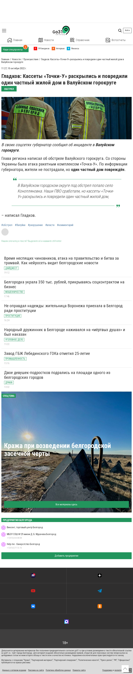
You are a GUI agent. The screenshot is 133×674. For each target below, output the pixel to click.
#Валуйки (20, 225)
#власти (49, 225)
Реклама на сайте (36, 670)
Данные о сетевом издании (14, 670)
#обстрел (6, 225)
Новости (46, 40)
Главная (15, 40)
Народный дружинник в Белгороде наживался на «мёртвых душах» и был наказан (64, 332)
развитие (119, 670)
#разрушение (35, 225)
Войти (127, 30)
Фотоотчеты (115, 40)
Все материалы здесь (66, 504)
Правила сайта (79, 670)
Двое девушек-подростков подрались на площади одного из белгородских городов (57, 375)
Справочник (80, 40)
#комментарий (65, 225)
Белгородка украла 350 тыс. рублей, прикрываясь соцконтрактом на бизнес (64, 284)
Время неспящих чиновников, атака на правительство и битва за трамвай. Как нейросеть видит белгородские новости (61, 260)
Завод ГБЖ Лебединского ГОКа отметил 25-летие (47, 353)
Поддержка (107, 670)
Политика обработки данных (58, 670)
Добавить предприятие (66, 555)
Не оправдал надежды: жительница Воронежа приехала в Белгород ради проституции (63, 308)
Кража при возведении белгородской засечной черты (57, 450)
